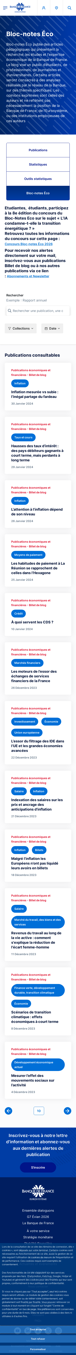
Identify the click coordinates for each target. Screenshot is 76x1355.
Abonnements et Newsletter (28, 276)
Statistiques (38, 164)
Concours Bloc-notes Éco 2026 (29, 244)
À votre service (38, 1231)
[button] (21, 328)
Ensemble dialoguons (38, 1210)
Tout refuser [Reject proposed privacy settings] (38, 1338)
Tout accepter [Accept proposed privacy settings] (38, 1329)
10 (40, 1110)
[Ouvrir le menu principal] (5, 7)
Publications (38, 150)
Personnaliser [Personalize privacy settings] (38, 1349)
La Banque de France (38, 1223)
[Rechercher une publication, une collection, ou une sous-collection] (38, 311)
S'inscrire (38, 1167)
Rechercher (14, 295)
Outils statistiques (38, 179)
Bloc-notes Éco (38, 193)
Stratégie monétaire (38, 1237)
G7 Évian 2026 (38, 1217)
